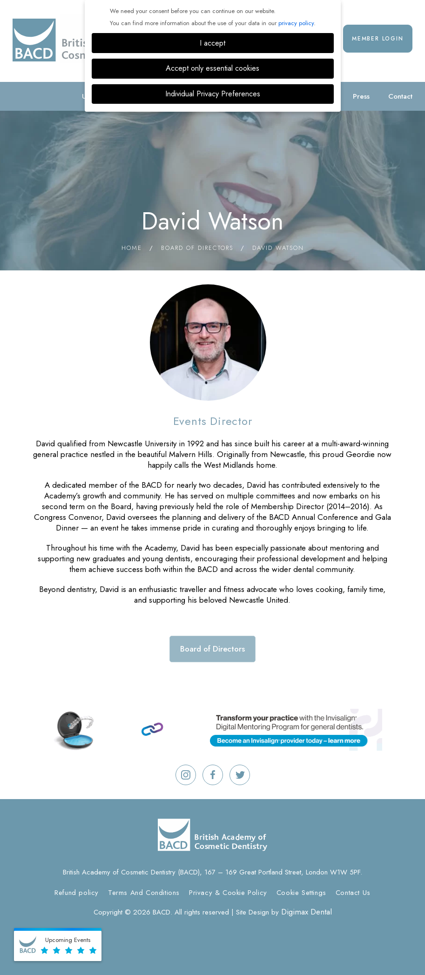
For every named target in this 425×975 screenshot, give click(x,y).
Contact (400, 96)
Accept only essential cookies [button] (212, 68)
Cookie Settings (301, 893)
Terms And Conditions (144, 893)
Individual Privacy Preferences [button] (212, 93)
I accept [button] (212, 43)
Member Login (378, 38)
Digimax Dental (306, 911)
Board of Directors (197, 247)
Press (361, 96)
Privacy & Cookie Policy (228, 893)
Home (131, 247)
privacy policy (296, 23)
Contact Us (353, 893)
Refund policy (76, 893)
